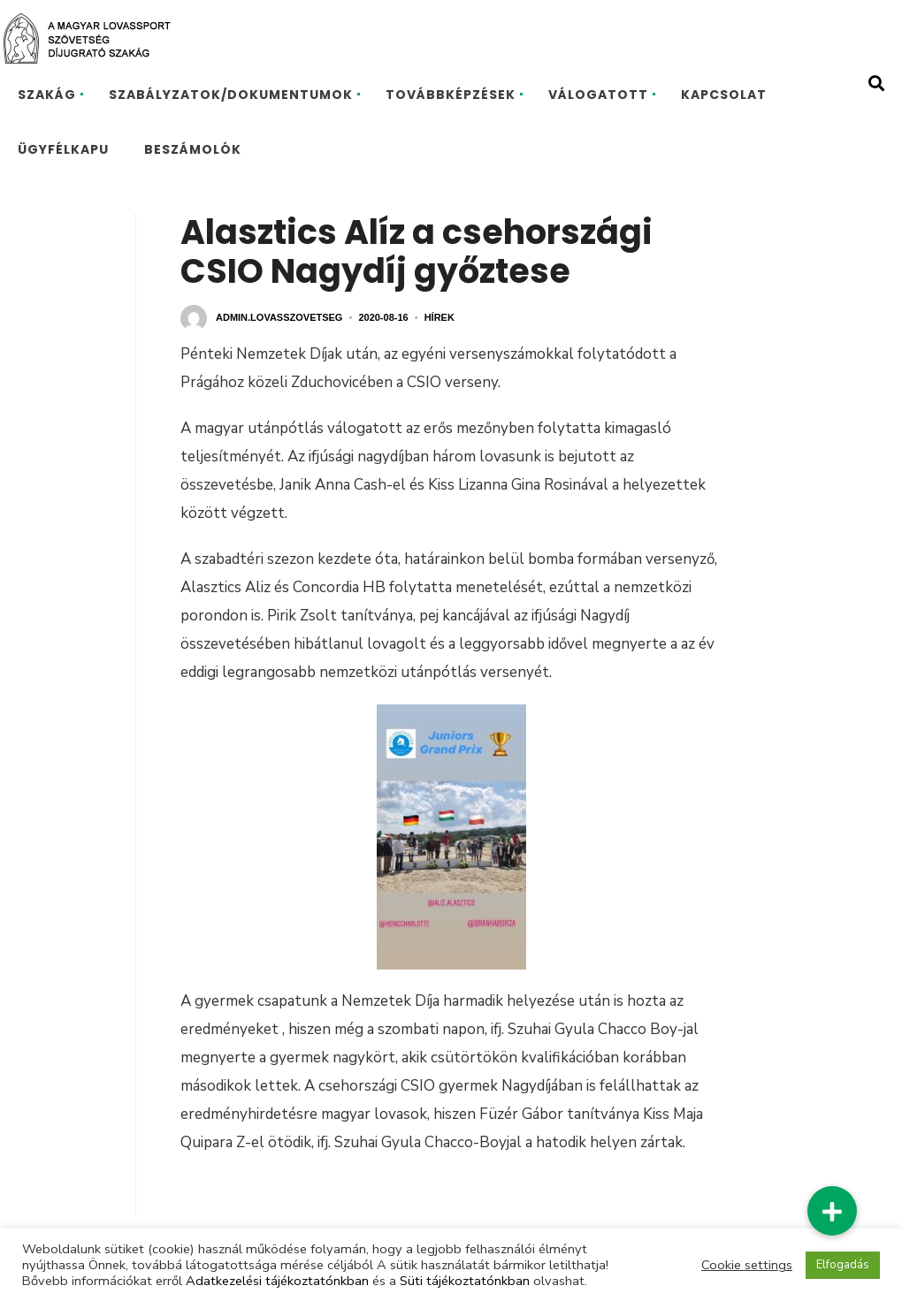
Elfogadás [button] (842, 1265)
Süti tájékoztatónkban (465, 1281)
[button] (832, 1211)
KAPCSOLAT (724, 94)
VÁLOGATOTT (598, 94)
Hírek (439, 317)
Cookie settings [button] (746, 1265)
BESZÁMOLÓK (192, 149)
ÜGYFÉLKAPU (63, 149)
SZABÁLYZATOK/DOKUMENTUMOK (231, 94)
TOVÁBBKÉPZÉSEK (451, 94)
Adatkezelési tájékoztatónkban (277, 1281)
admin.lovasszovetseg (279, 317)
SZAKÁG (47, 94)
